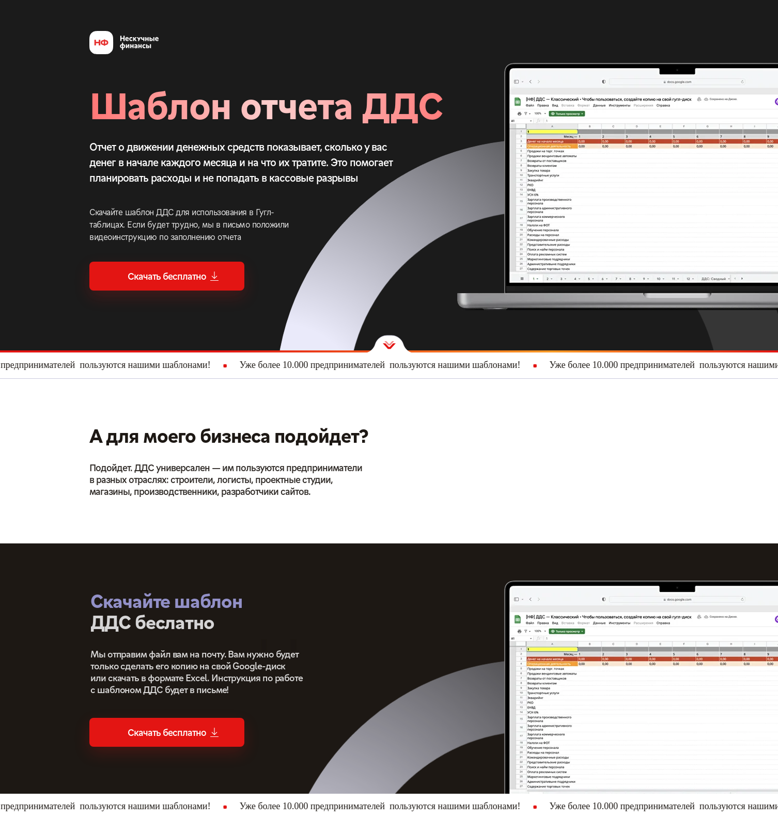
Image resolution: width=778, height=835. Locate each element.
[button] (166, 276)
